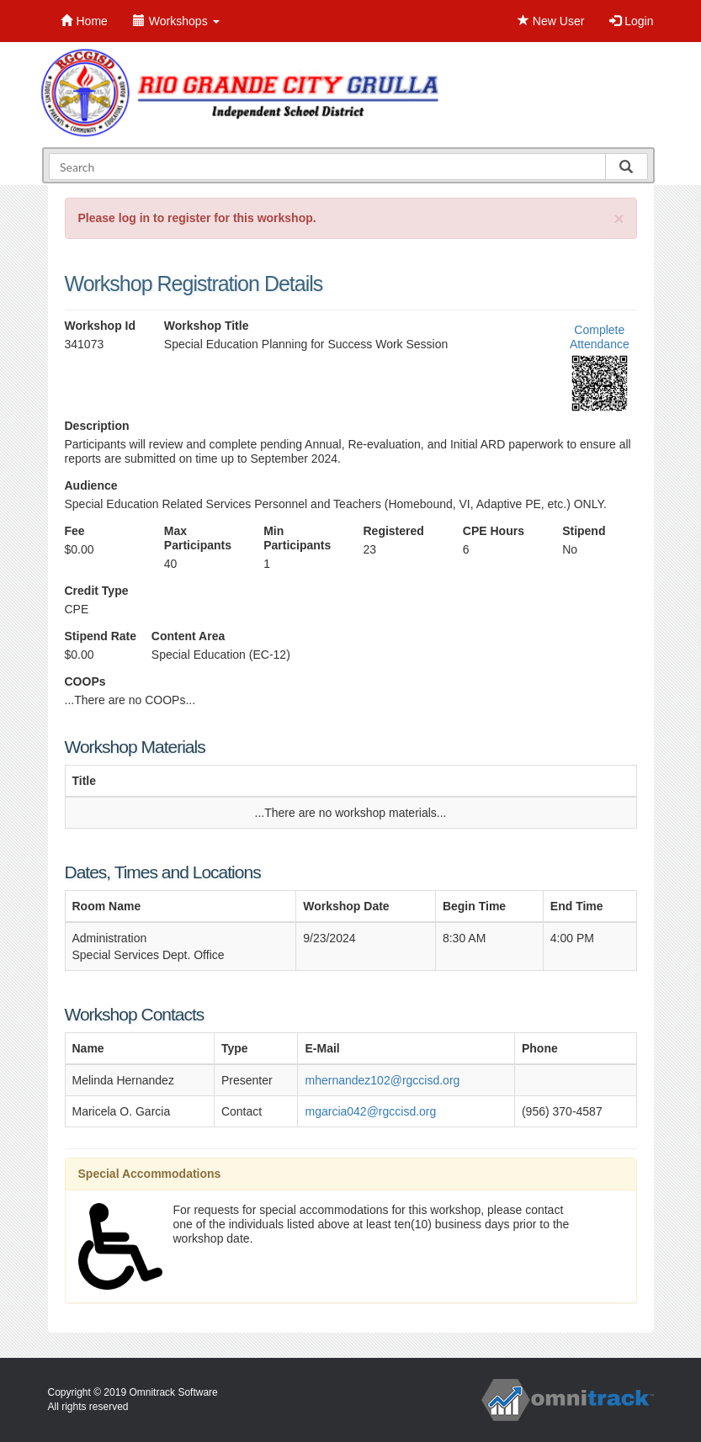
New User (551, 21)
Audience (91, 485)
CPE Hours (493, 531)
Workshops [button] (176, 21)
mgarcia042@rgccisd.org (370, 1111)
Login (631, 21)
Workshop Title (206, 325)
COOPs (85, 681)
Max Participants (197, 538)
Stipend (583, 531)
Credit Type (97, 590)
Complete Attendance (599, 337)
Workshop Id (100, 325)
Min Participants (297, 538)
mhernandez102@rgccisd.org (382, 1080)
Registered (393, 531)
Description (97, 425)
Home (84, 21)
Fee (75, 531)
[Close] (618, 218)
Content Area (188, 636)
